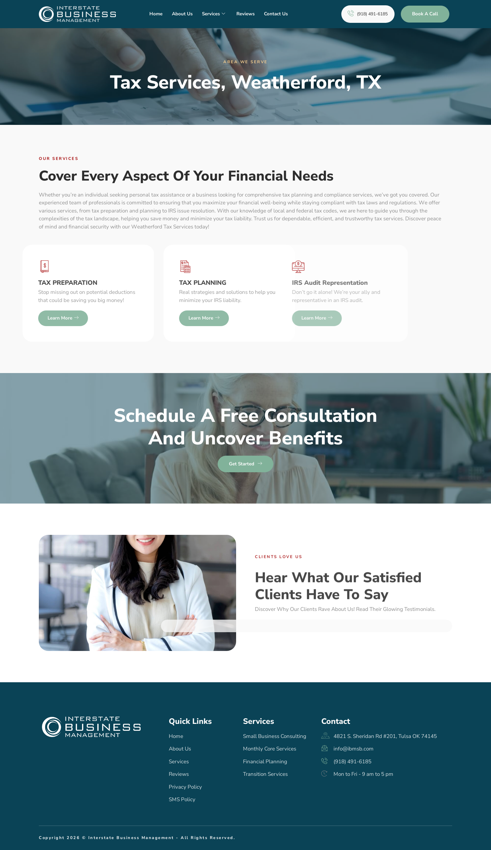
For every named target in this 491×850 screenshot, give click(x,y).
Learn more (93, 318)
